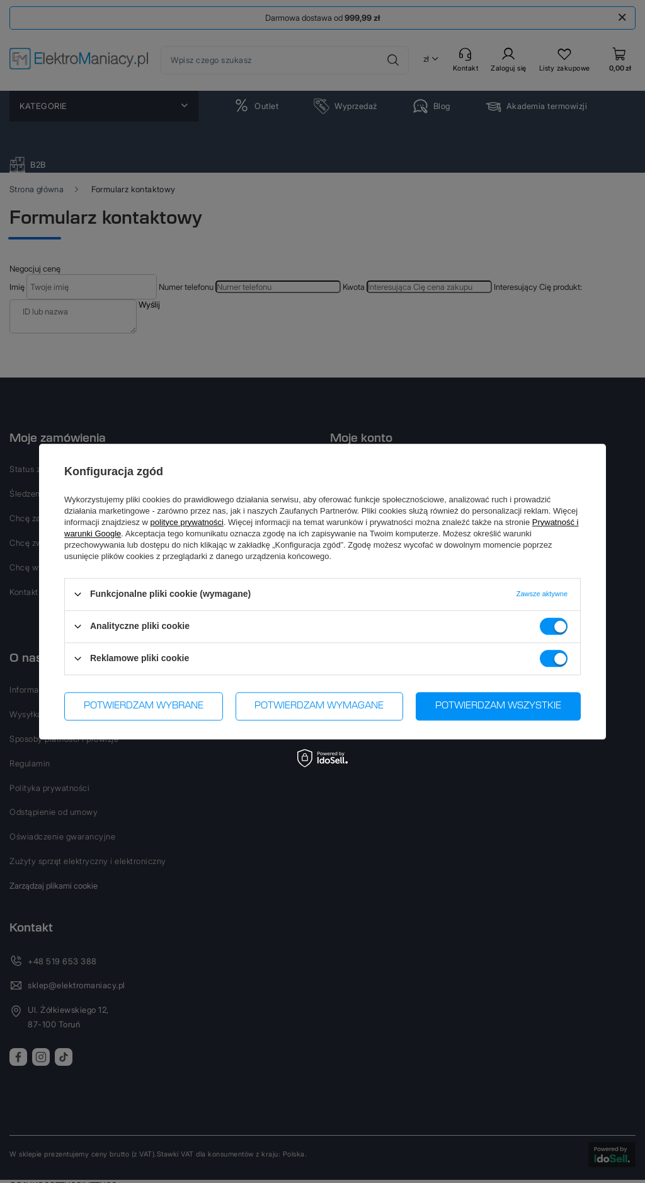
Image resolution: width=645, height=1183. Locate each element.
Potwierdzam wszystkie (498, 705)
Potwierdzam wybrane (143, 705)
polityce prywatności (187, 522)
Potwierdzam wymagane (319, 705)
